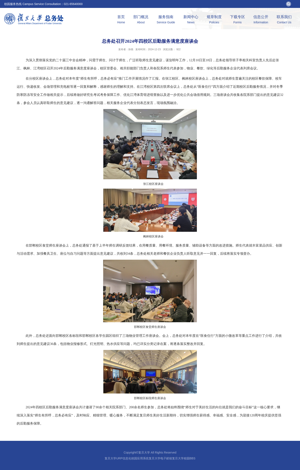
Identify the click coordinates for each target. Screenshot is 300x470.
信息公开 (260, 20)
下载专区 (237, 20)
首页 (121, 20)
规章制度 (214, 20)
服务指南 (166, 20)
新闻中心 (190, 20)
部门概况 (140, 20)
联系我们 (284, 20)
